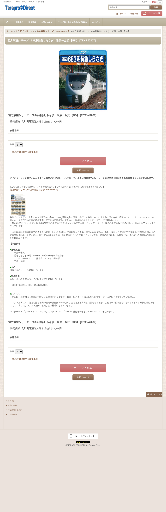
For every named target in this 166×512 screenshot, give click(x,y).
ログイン (121, 14)
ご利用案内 (12, 414)
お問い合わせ (83, 170)
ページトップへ (156, 394)
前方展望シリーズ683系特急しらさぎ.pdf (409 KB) (34, 189)
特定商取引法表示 (15, 410)
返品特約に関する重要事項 (25, 152)
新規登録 (134, 14)
